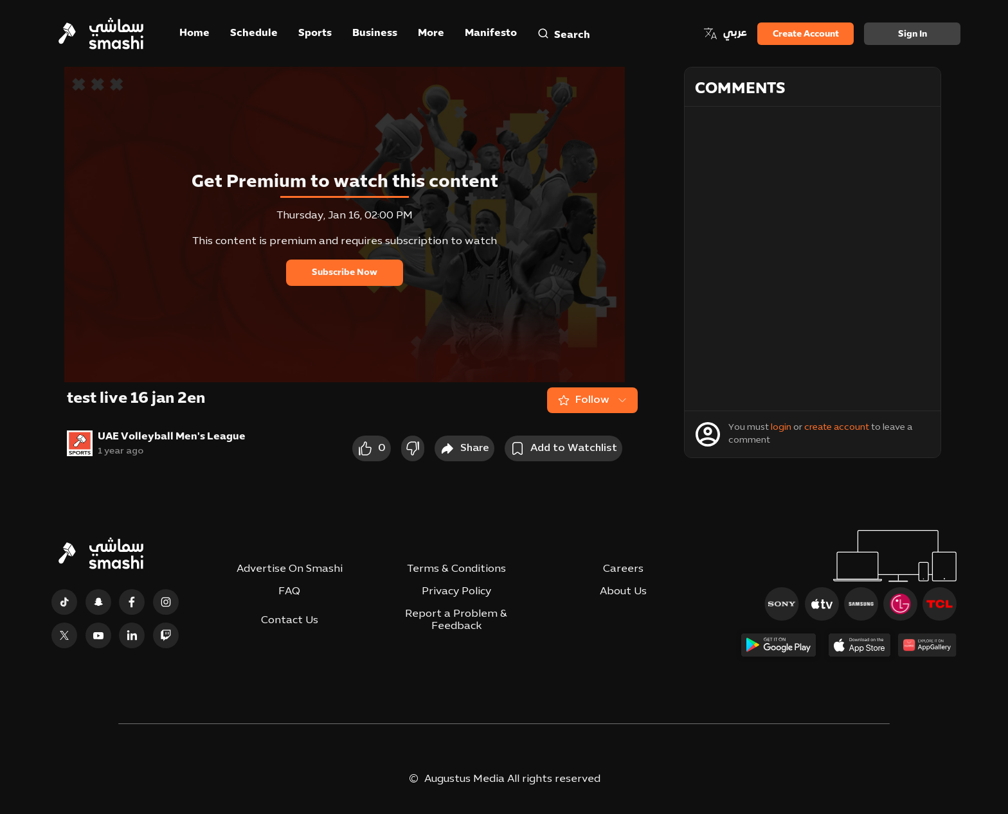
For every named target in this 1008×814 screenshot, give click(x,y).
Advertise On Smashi (290, 569)
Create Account (806, 34)
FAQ (289, 591)
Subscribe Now (344, 272)
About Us (623, 591)
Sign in (912, 34)
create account (836, 427)
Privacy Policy (456, 591)
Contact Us (289, 620)
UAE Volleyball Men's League (172, 436)
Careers (623, 569)
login (781, 427)
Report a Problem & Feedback (456, 620)
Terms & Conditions (456, 569)
